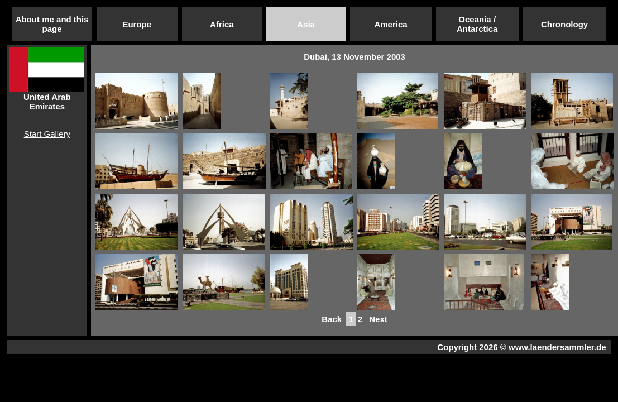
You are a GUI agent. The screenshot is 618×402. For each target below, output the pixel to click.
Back (331, 319)
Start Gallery (47, 133)
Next (378, 319)
